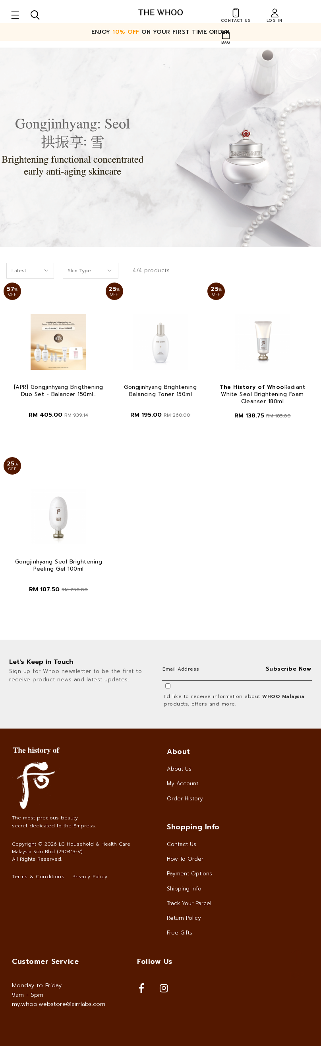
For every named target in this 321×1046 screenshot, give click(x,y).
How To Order (185, 859)
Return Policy (184, 918)
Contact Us (181, 844)
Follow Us (154, 961)
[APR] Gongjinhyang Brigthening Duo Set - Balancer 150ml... (58, 391)
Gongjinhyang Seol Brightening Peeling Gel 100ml (58, 565)
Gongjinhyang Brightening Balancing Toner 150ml (160, 391)
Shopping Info (193, 827)
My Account (182, 783)
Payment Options (189, 873)
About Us (179, 769)
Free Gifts (179, 933)
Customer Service (45, 961)
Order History (185, 798)
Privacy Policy (89, 876)
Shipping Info (184, 888)
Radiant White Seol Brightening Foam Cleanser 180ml (262, 394)
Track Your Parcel (189, 903)
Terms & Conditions (38, 876)
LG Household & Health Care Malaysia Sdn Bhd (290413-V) (71, 847)
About (178, 751)
